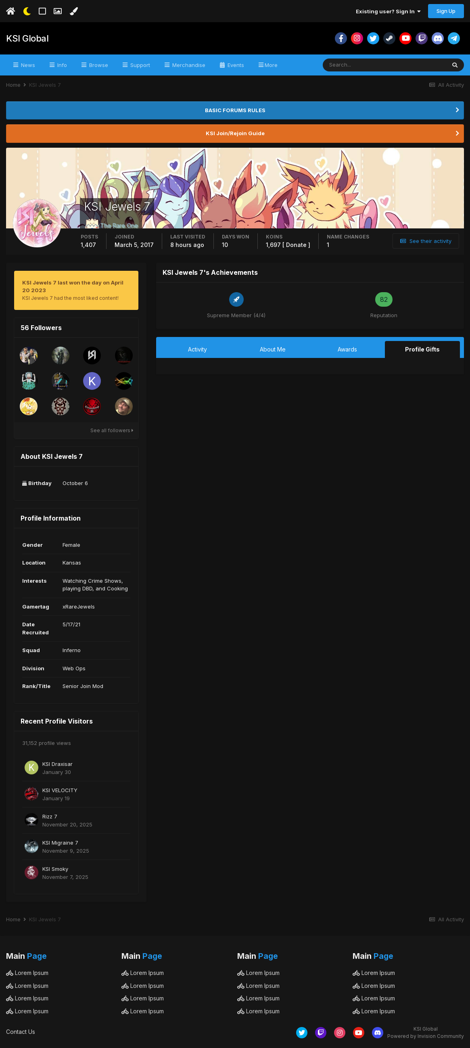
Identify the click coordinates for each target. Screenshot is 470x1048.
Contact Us (20, 1031)
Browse (98, 65)
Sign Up (446, 11)
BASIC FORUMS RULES (235, 110)
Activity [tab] (197, 349)
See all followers (112, 430)
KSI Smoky (55, 869)
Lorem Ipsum (27, 972)
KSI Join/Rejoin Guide (235, 133)
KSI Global (27, 38)
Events (235, 65)
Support (139, 65)
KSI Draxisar (57, 764)
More (271, 65)
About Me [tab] (273, 349)
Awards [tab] (347, 349)
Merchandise (188, 65)
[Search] (358, 65)
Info (61, 65)
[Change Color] (73, 11)
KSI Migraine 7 (60, 842)
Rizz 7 (49, 816)
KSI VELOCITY (59, 790)
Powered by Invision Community (425, 1036)
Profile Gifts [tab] (422, 349)
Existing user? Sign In (388, 11)
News (27, 65)
